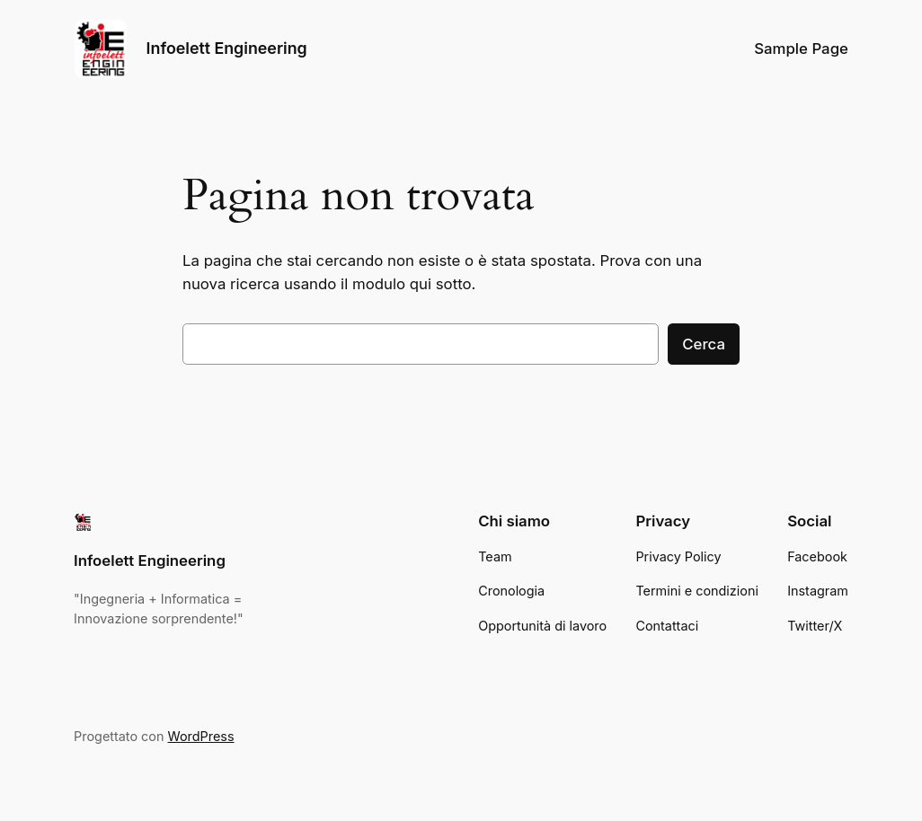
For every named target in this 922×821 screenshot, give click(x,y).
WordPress (201, 736)
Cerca (703, 344)
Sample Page (801, 48)
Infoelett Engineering (226, 48)
